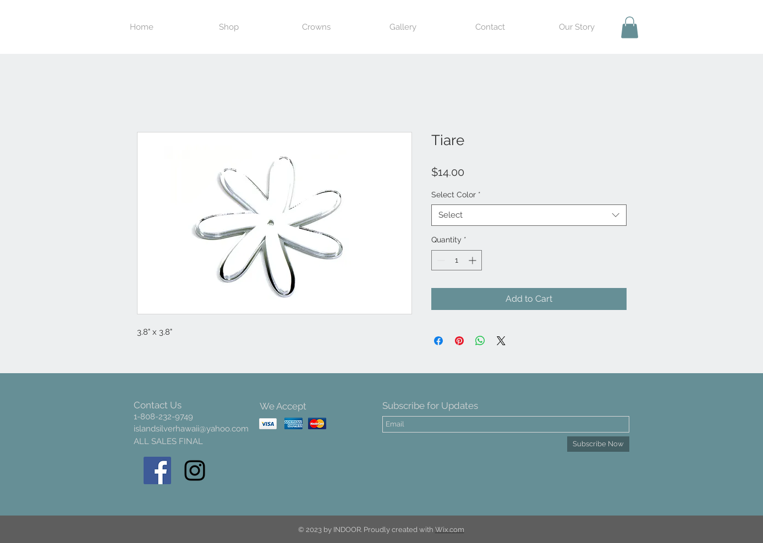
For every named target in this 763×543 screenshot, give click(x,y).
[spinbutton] (456, 260)
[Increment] (473, 260)
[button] (630, 27)
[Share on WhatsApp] (480, 340)
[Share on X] (501, 340)
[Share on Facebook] (438, 340)
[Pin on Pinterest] (459, 340)
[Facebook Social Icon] (157, 470)
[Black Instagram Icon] (194, 470)
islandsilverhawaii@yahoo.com (191, 429)
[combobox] (529, 215)
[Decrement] (440, 260)
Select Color (456, 194)
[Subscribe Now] (598, 444)
